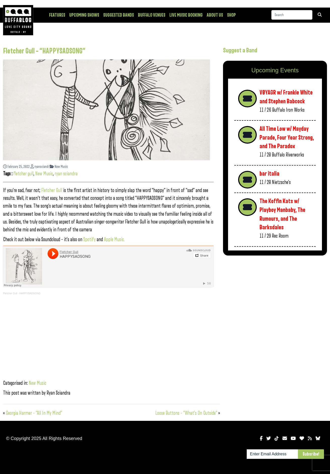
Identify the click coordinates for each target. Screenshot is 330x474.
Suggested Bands (118, 15)
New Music (59, 167)
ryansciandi (39, 167)
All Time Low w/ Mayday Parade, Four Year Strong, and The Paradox (287, 137)
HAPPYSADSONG (30, 293)
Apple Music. (114, 239)
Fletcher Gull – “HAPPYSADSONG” (44, 51)
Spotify (89, 239)
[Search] (291, 15)
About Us (215, 15)
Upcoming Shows (84, 15)
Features (57, 15)
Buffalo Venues (151, 15)
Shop (231, 15)
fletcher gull (23, 173)
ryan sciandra (66, 173)
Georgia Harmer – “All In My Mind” (34, 413)
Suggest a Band (240, 50)
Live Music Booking (186, 15)
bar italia (269, 174)
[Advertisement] (275, 299)
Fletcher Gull (51, 190)
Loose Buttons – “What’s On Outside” (186, 413)
